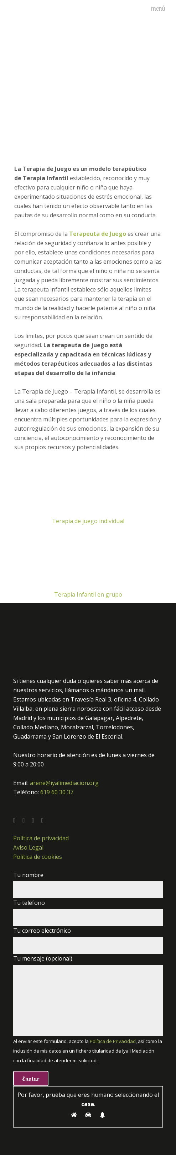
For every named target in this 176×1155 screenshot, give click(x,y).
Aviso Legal (28, 847)
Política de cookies (37, 857)
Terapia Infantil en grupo (88, 594)
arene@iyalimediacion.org (64, 783)
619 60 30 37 (56, 792)
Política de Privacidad (113, 1041)
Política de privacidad (41, 838)
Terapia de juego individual (88, 521)
